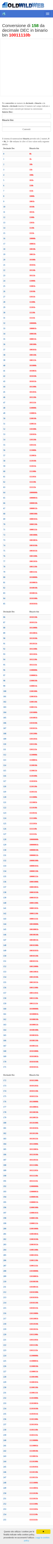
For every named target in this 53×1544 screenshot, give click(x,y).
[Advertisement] (26, 67)
